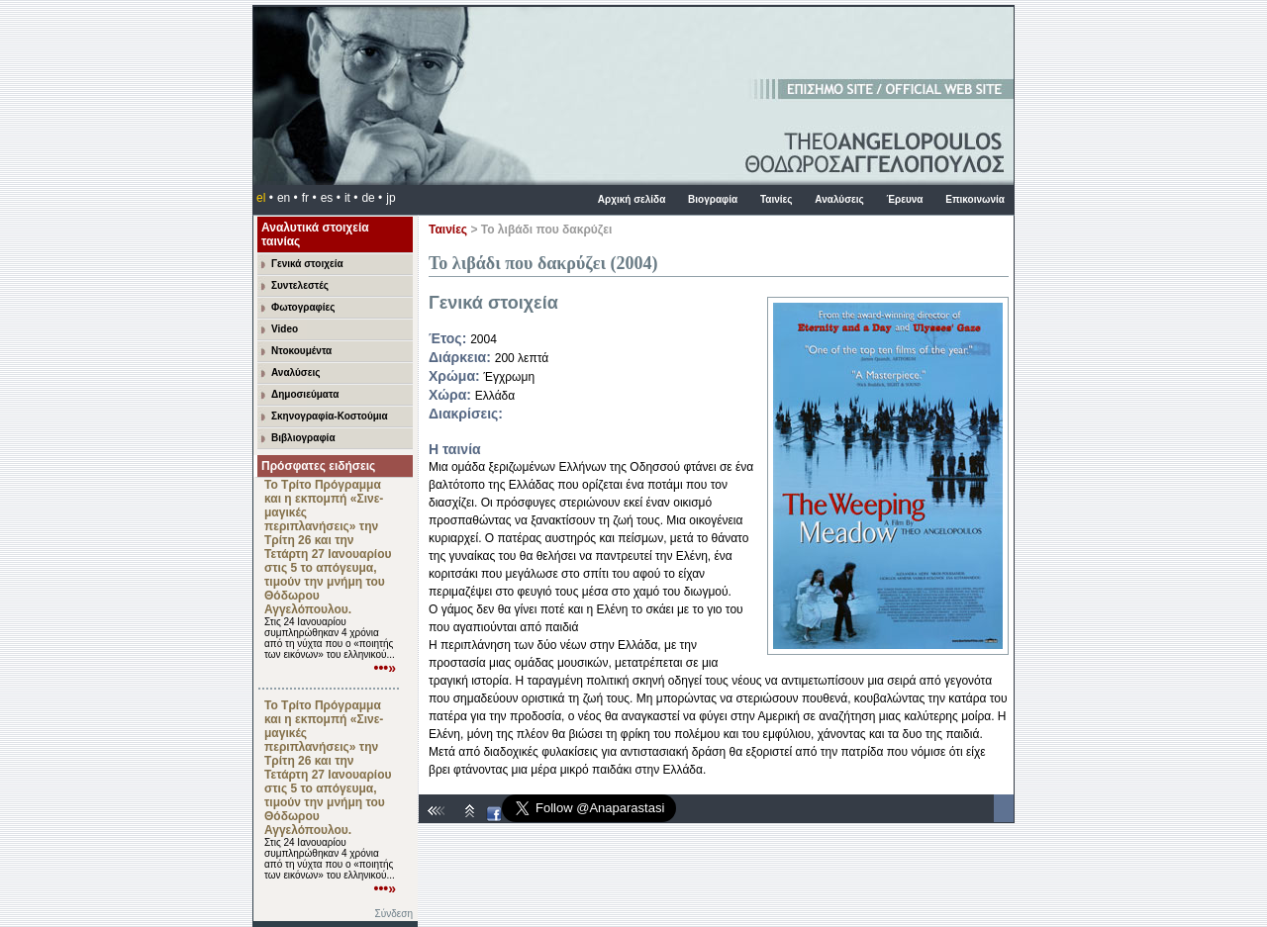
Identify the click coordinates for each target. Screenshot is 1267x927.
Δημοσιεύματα (305, 394)
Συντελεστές (300, 285)
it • (351, 198)
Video (284, 329)
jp (390, 198)
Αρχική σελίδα (632, 199)
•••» (385, 668)
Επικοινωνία (975, 199)
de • (371, 198)
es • (331, 198)
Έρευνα (904, 199)
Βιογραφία (712, 199)
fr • (309, 198)
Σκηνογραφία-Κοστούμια (329, 416)
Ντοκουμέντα (301, 350)
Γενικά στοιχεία (307, 263)
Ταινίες (776, 199)
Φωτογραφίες (303, 307)
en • (287, 198)
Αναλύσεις (839, 199)
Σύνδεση (394, 913)
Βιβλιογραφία (303, 437)
